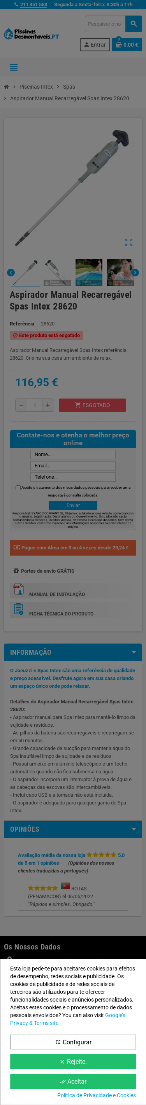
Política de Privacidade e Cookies (96, 1095)
